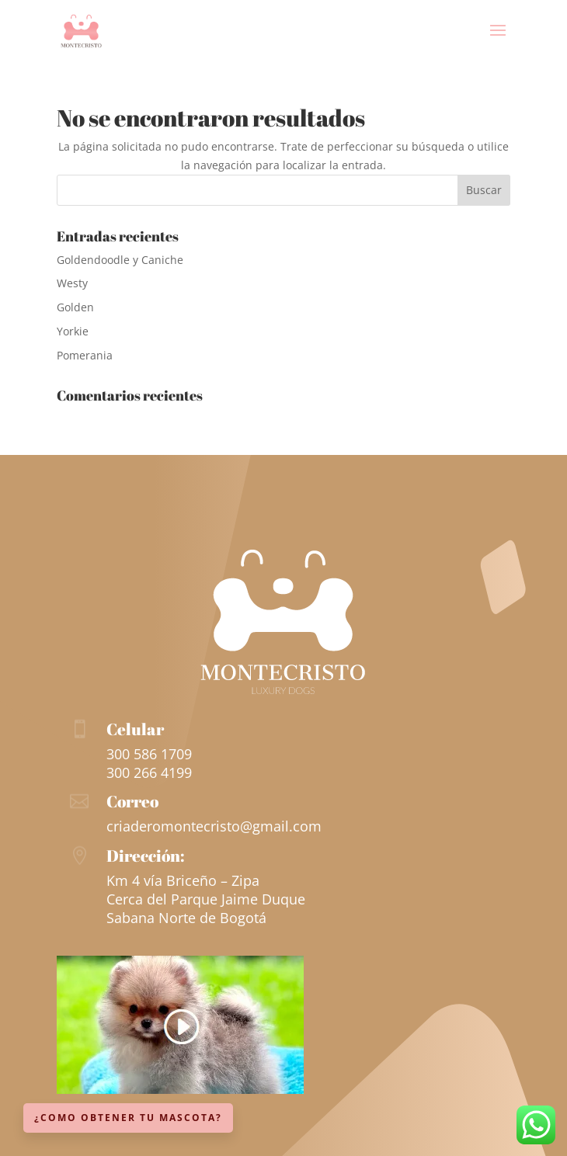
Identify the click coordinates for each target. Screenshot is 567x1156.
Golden (75, 307)
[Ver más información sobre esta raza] (180, 1089)
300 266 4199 (149, 772)
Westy (72, 283)
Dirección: (145, 855)
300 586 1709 (149, 754)
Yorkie (73, 331)
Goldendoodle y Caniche (120, 259)
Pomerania (85, 355)
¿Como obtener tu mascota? (128, 1117)
